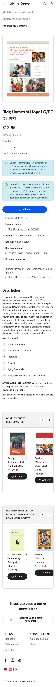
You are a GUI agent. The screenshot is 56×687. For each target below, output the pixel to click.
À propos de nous (39, 638)
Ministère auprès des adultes (19, 12)
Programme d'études (14, 25)
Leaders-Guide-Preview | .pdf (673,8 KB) (28, 253)
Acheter (25, 209)
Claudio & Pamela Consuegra (30, 235)
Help (32, 644)
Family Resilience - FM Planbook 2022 (15, 462)
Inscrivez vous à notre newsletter (26, 619)
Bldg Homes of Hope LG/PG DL (24, 229)
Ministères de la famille (16, 18)
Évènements (11, 644)
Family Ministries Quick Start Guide (41, 464)
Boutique (10, 638)
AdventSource (22, 241)
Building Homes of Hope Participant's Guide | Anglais (28, 271)
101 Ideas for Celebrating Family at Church (14, 560)
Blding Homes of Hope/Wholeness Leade (29, 277)
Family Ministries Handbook (40, 558)
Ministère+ (10, 650)
